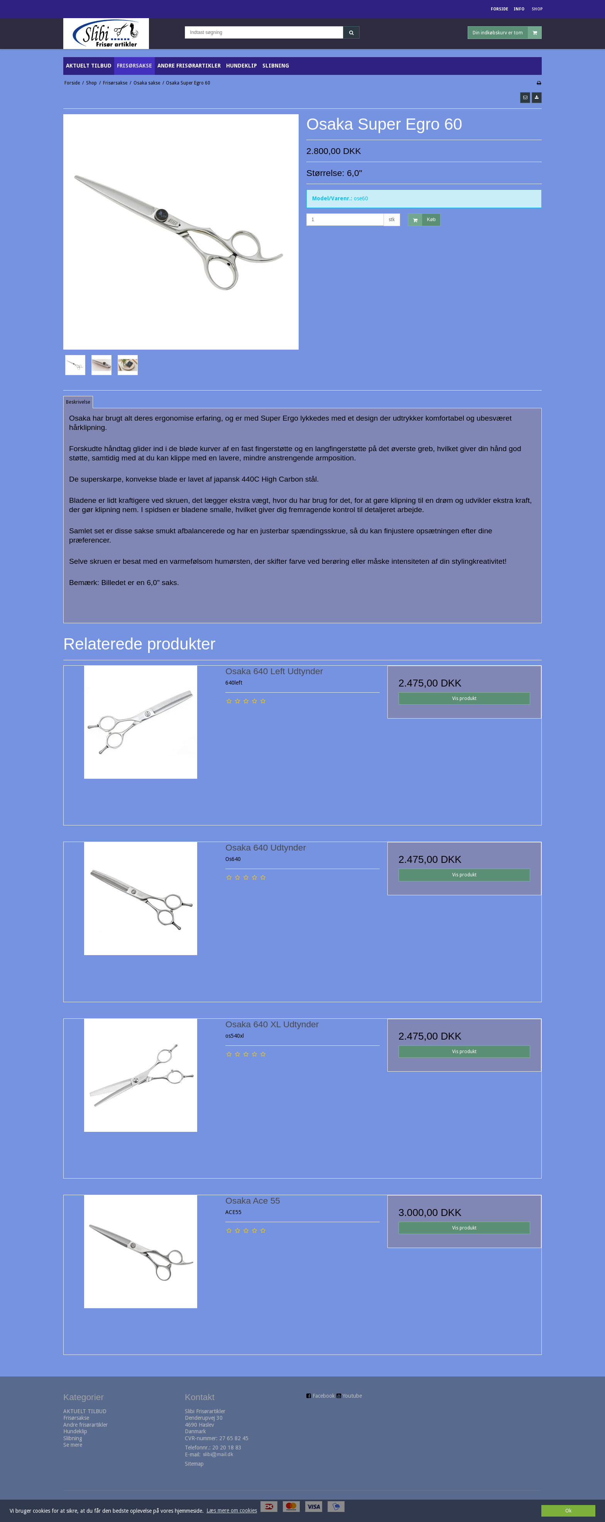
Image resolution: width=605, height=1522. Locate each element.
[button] (525, 97)
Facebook (324, 1396)
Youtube (352, 1396)
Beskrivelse (78, 402)
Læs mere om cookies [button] (231, 1510)
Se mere (72, 1445)
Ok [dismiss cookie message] (568, 1511)
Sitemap (194, 1464)
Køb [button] (422, 220)
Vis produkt (464, 698)
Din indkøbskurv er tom (507, 33)
